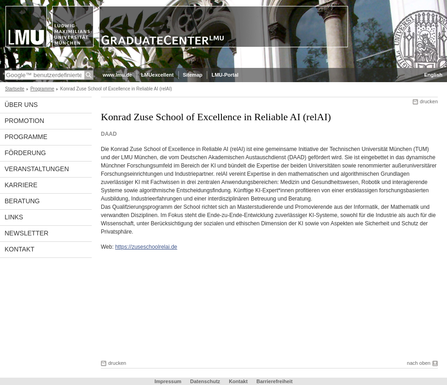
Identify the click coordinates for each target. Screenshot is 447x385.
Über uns (21, 104)
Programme (42, 88)
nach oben (418, 363)
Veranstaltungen (37, 169)
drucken (429, 101)
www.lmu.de (117, 75)
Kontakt (19, 249)
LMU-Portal (224, 75)
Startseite (14, 88)
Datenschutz (205, 381)
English (433, 75)
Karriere (21, 185)
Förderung (25, 152)
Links (14, 217)
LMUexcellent (157, 75)
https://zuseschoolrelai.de (146, 247)
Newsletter (27, 233)
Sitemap (193, 75)
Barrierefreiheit (274, 381)
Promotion (24, 120)
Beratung (22, 201)
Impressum (168, 381)
